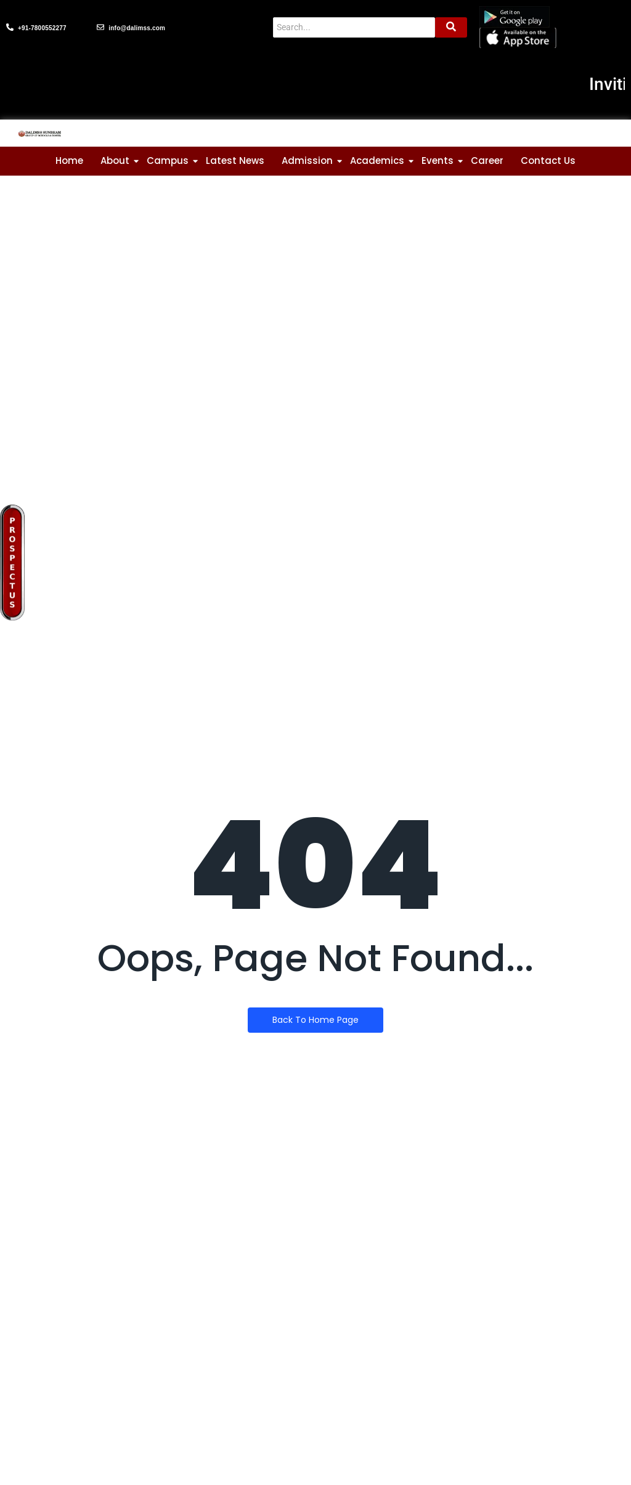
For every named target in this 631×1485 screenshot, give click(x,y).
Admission (307, 160)
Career (487, 160)
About (114, 160)
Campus (168, 160)
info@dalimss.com (136, 28)
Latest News (235, 160)
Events (437, 160)
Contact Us (548, 160)
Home (69, 160)
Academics (377, 160)
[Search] (353, 27)
